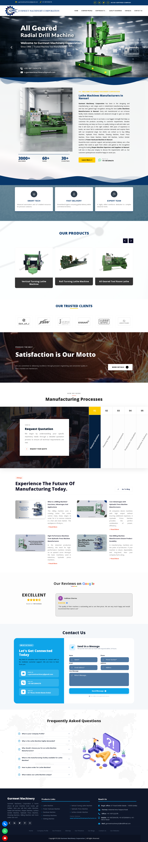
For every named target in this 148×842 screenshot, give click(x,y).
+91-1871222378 (112, 814)
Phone (103, 655)
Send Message (99, 691)
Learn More (87, 160)
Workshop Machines (49, 815)
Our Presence (79, 831)
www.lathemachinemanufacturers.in (83, 818)
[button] (11, 46)
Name (71, 655)
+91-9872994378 (46, 2)
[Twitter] (20, 823)
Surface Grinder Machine (79, 812)
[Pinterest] (25, 823)
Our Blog (128, 11)
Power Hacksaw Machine (51, 809)
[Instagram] (30, 823)
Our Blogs (91, 831)
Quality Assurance (115, 11)
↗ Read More (52, 527)
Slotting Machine (48, 819)
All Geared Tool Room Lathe (114, 281)
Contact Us (138, 11)
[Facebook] (9, 823)
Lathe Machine (47, 806)
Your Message (73, 671)
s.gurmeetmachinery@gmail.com (26, 2)
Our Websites (114, 831)
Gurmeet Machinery (21, 798)
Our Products (100, 11)
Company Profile (86, 11)
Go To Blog (123, 489)
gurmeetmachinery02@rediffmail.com (118, 823)
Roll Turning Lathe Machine (74, 281)
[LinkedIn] (14, 823)
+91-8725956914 (124, 818)
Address (103, 663)
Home (76, 11)
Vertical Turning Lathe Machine (34, 282)
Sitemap (68, 831)
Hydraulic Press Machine (79, 809)
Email (71, 663)
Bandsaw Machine (48, 812)
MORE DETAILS (120, 367)
